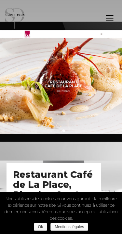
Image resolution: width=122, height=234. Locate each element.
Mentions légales (69, 227)
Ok (40, 227)
